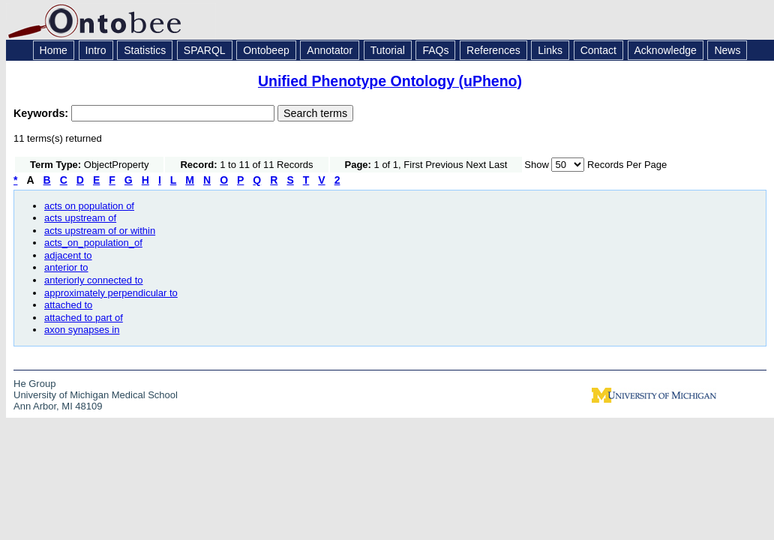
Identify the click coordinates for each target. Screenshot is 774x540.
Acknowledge (665, 50)
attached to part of (83, 317)
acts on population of (89, 206)
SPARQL (205, 50)
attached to (68, 304)
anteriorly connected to (93, 280)
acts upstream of (80, 218)
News (727, 50)
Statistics (145, 50)
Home (54, 50)
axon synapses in (81, 329)
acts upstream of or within (99, 230)
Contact (598, 50)
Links (550, 50)
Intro (96, 50)
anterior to (66, 267)
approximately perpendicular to (111, 292)
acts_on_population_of (93, 242)
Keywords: (42, 113)
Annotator (329, 50)
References (493, 50)
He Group (35, 383)
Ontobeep (266, 50)
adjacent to (68, 255)
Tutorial (387, 50)
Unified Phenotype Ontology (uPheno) (390, 81)
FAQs (435, 50)
